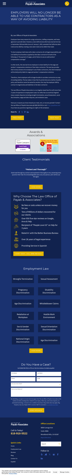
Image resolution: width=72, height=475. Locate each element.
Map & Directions (46, 437)
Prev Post (17, 118)
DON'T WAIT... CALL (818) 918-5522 (28, 254)
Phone (13, 378)
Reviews (13, 452)
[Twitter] (50, 454)
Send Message (36, 410)
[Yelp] (42, 454)
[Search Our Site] (59, 444)
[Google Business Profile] (54, 454)
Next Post (54, 118)
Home (12, 446)
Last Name (39, 373)
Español (13, 462)
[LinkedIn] (42, 458)
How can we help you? (17, 389)
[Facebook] (58, 454)
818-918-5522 (19, 433)
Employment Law (16, 449)
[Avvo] (46, 454)
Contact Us (14, 458)
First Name (14, 373)
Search (44, 444)
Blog (12, 455)
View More (36, 187)
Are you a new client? (17, 383)
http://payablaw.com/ (53, 105)
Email (38, 378)
